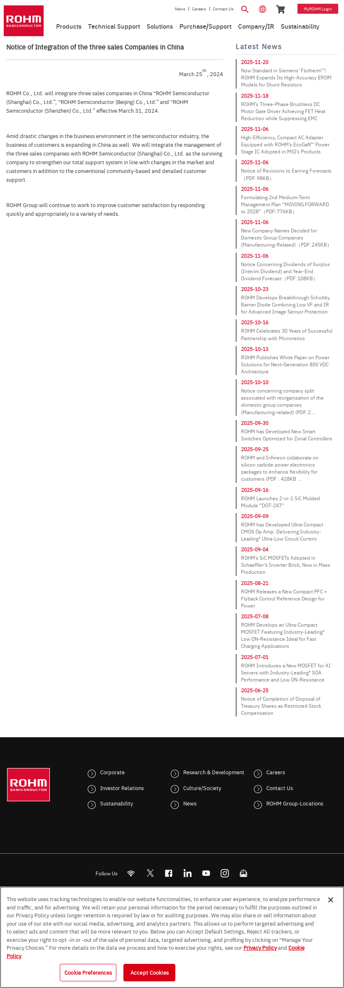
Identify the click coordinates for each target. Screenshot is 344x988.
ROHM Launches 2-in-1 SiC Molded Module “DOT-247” (280, 502)
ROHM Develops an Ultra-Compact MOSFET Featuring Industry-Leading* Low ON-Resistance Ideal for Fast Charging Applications (282, 635)
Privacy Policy (260, 947)
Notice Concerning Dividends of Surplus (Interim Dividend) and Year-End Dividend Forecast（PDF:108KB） (285, 271)
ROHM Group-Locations (294, 803)
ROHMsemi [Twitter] (150, 873)
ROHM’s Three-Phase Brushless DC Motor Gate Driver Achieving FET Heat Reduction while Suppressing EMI (283, 111)
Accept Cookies (149, 972)
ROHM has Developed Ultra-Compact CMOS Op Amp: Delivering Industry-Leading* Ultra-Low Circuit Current (282, 531)
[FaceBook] (169, 873)
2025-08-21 (254, 583)
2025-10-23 (254, 289)
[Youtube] (206, 873)
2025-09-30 (254, 423)
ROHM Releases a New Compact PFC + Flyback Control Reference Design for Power (284, 598)
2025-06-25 (254, 690)
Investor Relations (122, 787)
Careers (199, 9)
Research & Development (213, 772)
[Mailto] (243, 873)
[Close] (331, 900)
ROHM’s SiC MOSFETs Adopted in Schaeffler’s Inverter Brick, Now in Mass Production (285, 564)
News (180, 9)
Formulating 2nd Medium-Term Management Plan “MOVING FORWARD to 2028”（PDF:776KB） (285, 204)
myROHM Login (318, 9)
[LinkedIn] (187, 873)
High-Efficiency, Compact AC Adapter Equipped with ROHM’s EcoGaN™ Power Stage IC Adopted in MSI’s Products (285, 144)
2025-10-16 (254, 322)
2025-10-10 (254, 382)
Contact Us (223, 9)
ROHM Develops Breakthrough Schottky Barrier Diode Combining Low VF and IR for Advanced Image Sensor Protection (285, 304)
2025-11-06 (254, 129)
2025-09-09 (254, 516)
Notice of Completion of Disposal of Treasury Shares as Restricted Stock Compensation (281, 705)
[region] (172, 937)
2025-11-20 (254, 62)
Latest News (259, 46)
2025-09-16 (254, 490)
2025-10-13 (254, 349)
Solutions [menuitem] (160, 26)
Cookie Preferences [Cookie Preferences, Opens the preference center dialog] (88, 972)
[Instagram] (225, 873)
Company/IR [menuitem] (256, 26)
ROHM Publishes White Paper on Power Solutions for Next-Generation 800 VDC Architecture (285, 364)
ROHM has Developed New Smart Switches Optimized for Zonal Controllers (286, 435)
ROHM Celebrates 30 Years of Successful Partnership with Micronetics (286, 334)
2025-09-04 (254, 549)
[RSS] (131, 873)
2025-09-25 (254, 449)
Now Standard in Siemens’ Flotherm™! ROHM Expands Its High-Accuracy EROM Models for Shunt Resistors (286, 77)
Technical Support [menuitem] (114, 26)
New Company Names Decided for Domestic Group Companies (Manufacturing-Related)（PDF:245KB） (286, 237)
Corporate (112, 772)
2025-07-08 (254, 616)
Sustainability (116, 803)
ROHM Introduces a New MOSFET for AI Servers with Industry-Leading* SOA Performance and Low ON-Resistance (286, 672)
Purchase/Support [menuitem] (205, 26)
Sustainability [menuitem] (300, 26)
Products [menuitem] (68, 26)
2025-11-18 (254, 96)
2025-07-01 (254, 657)
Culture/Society (202, 787)
